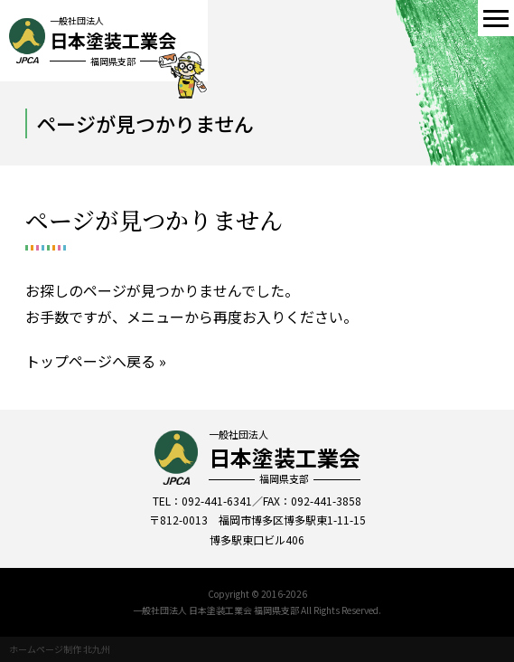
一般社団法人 (284, 457)
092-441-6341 (217, 500)
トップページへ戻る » (95, 361)
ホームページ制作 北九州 (59, 649)
